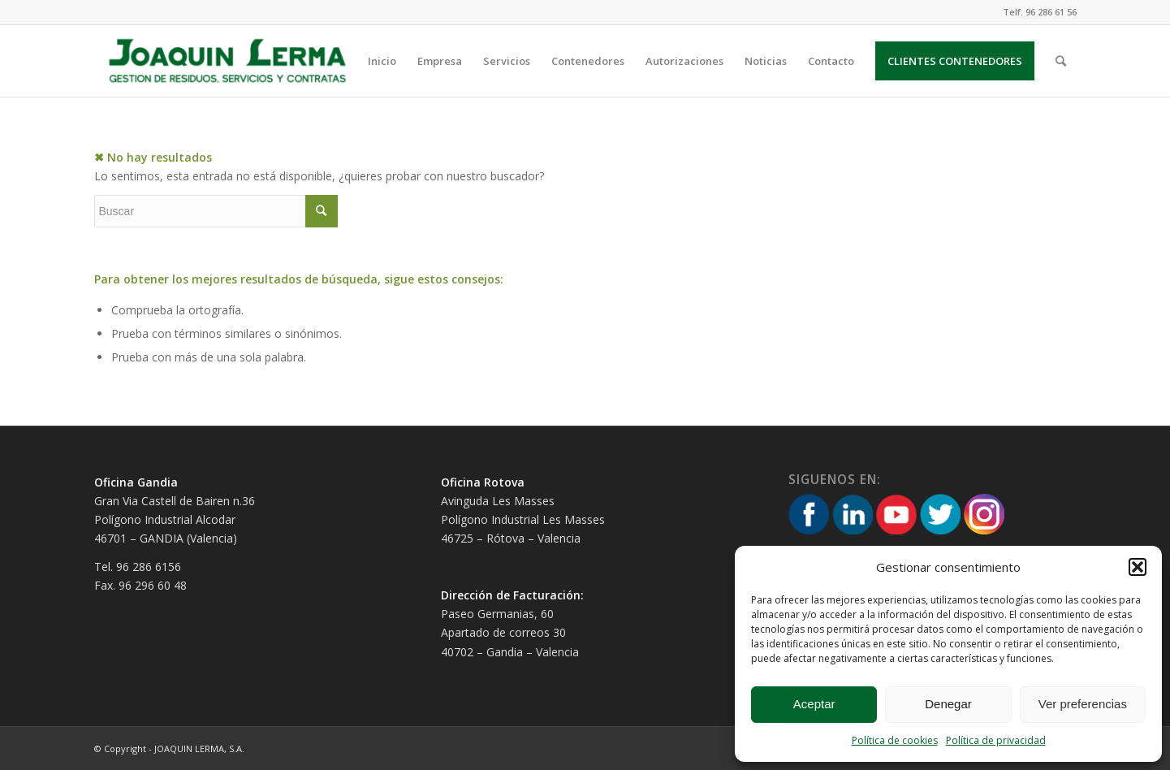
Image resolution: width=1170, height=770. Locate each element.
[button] (1137, 567)
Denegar (948, 704)
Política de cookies (895, 740)
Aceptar (814, 704)
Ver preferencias (1082, 704)
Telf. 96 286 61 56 (1040, 12)
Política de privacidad (996, 740)
